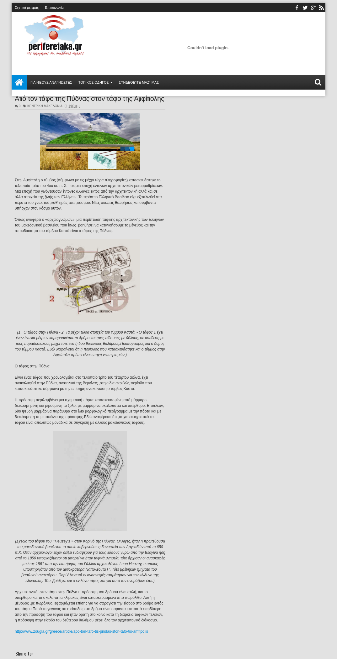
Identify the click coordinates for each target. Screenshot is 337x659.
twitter (305, 7)
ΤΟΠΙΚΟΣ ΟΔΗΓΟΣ (93, 82)
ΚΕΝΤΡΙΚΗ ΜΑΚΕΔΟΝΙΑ (44, 106)
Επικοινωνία (54, 7)
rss (321, 7)
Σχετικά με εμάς (27, 7)
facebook (297, 7)
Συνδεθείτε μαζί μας (139, 82)
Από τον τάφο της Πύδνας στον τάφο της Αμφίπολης (89, 98)
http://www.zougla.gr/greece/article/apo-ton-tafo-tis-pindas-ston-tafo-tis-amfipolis (81, 631)
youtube (313, 7)
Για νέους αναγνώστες (51, 82)
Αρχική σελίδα (19, 82)
